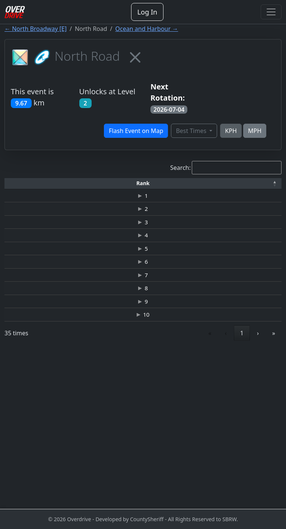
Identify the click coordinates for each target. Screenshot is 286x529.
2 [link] (208, 490)
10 (16, 467)
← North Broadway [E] (35, 29)
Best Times (192, 131)
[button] (16, 186)
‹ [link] (175, 490)
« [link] (159, 490)
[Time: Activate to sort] (110, 186)
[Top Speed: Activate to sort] (168, 186)
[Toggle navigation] (271, 11)
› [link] (258, 490)
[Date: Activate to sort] (233, 186)
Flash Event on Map (136, 131)
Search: (180, 168)
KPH (230, 131)
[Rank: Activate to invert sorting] (16, 186)
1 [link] (191, 490)
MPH (254, 131)
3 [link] (225, 490)
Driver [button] (62, 186)
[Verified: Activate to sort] (266, 186)
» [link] (273, 490)
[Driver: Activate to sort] (62, 186)
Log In (147, 11)
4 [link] (242, 490)
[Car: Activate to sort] (139, 186)
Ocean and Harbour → (146, 29)
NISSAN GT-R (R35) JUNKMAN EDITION (140, 386)
